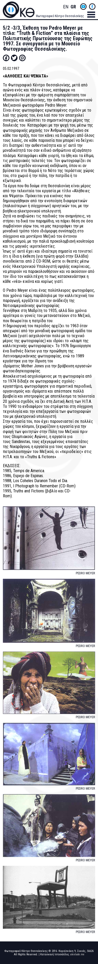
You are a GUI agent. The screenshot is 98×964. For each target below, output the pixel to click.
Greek (73, 6)
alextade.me (77, 954)
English (65, 6)
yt (83, 7)
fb (92, 7)
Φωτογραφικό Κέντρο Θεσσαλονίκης (60, 16)
